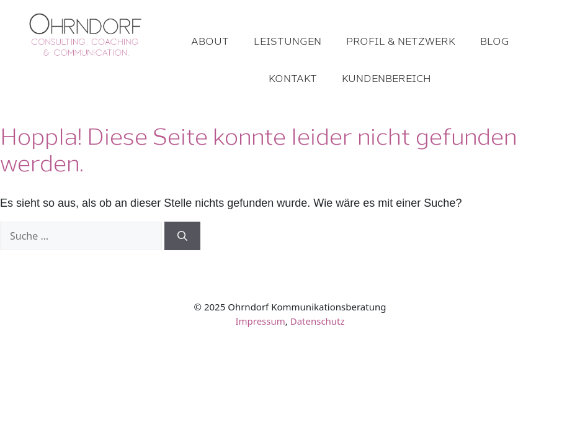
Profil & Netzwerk (400, 41)
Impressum (260, 321)
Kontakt (293, 78)
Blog (494, 41)
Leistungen (287, 41)
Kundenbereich (386, 78)
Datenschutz (317, 321)
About (210, 41)
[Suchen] (182, 236)
